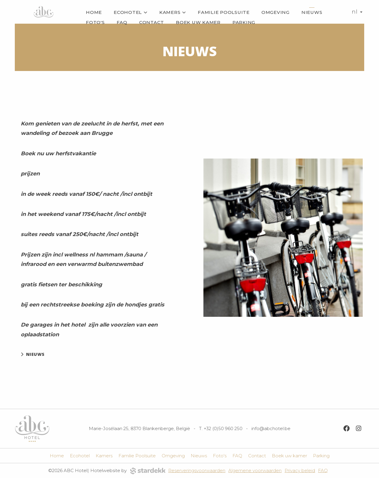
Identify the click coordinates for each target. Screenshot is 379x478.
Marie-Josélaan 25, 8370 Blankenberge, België (139, 428)
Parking (243, 22)
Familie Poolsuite (224, 12)
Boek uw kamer (198, 22)
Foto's (95, 22)
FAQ (122, 22)
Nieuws (311, 12)
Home (94, 12)
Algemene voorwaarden (255, 470)
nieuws (33, 354)
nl (357, 12)
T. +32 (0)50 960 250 (221, 428)
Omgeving (275, 12)
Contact (151, 22)
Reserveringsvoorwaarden (196, 470)
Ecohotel (130, 12)
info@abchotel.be (270, 428)
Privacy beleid (300, 470)
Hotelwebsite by (128, 471)
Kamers (172, 12)
